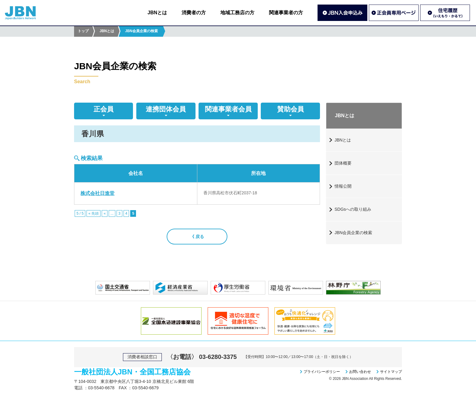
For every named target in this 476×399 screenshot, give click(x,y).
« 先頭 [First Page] (93, 213)
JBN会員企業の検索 (353, 232)
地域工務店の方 (237, 12)
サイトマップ (391, 372)
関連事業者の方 (286, 12)
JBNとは (157, 12)
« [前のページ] (105, 213)
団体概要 (343, 163)
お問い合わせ (360, 372)
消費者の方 (194, 12)
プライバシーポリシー (322, 372)
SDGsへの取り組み (353, 209)
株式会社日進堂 (97, 193)
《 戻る (197, 236)
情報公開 (343, 186)
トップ (83, 31)
